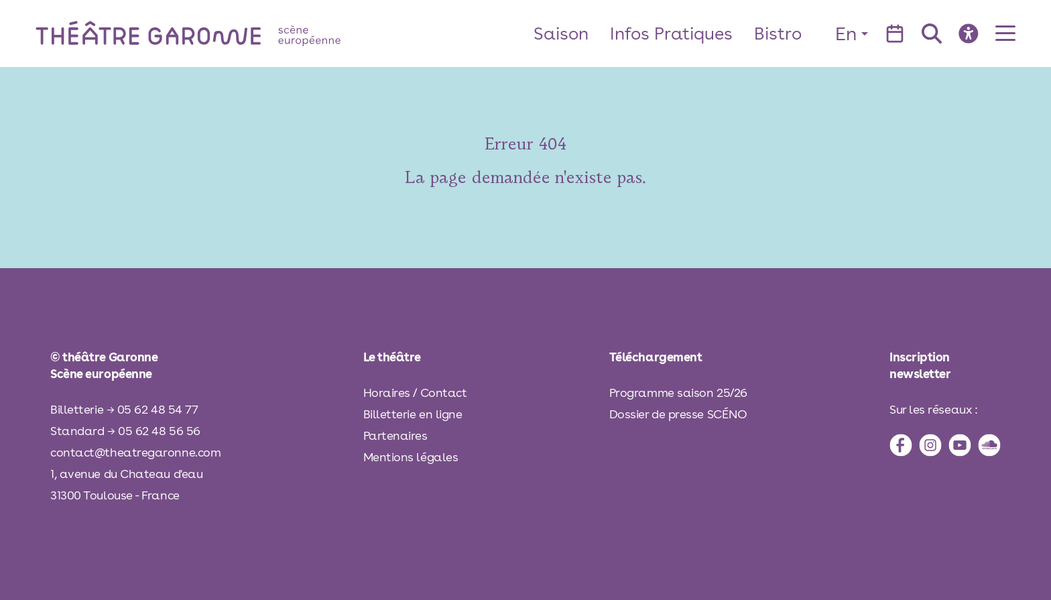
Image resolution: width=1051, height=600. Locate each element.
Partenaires (395, 435)
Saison (561, 33)
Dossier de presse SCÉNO (678, 414)
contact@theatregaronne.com (135, 452)
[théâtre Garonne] (207, 33)
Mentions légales (410, 457)
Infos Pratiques (671, 33)
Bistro (778, 33)
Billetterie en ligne (412, 414)
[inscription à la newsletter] (945, 365)
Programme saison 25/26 (678, 392)
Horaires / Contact (415, 392)
